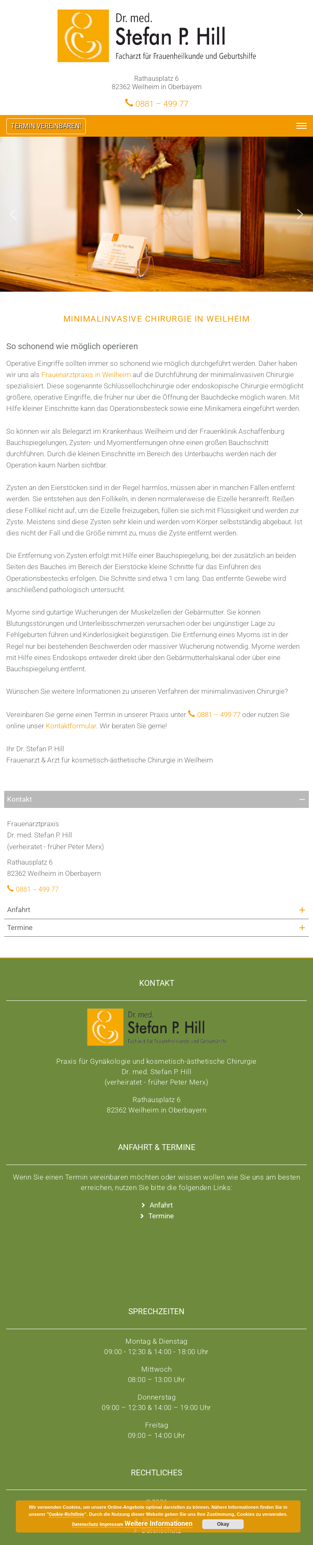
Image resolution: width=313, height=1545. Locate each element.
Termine (20, 927)
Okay (223, 1524)
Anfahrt (18, 909)
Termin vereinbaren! (46, 126)
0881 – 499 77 (161, 103)
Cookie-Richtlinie (66, 1514)
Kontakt (19, 799)
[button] (13, 214)
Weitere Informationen (159, 1524)
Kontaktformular (71, 726)
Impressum (111, 1524)
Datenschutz (85, 1524)
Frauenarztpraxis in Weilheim (86, 374)
